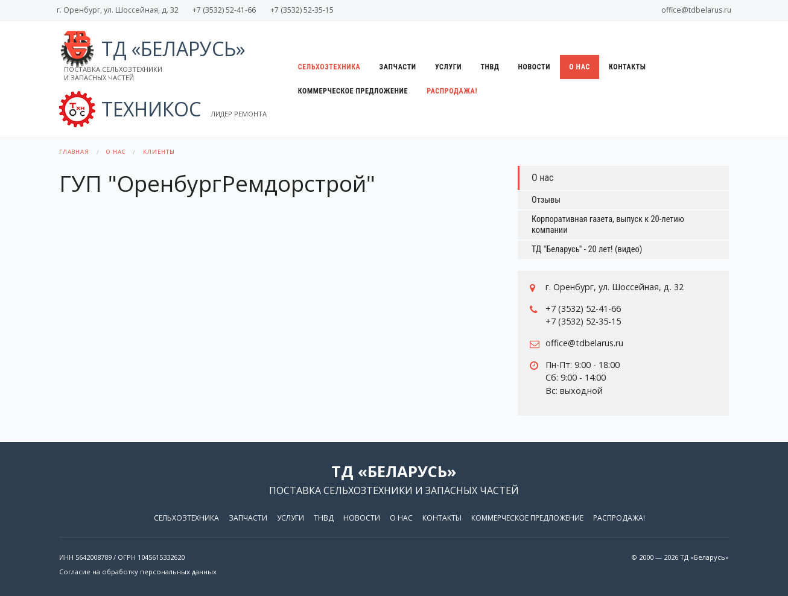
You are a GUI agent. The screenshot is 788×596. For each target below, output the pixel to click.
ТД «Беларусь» (152, 59)
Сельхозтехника (329, 67)
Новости (534, 67)
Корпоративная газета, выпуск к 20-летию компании (608, 224)
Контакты (627, 67)
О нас (579, 67)
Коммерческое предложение (353, 91)
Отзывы (546, 200)
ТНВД (489, 67)
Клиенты (159, 152)
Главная (74, 152)
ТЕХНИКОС (163, 109)
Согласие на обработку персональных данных (138, 571)
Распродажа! (452, 91)
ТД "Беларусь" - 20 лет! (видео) (587, 249)
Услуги (448, 67)
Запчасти (398, 67)
